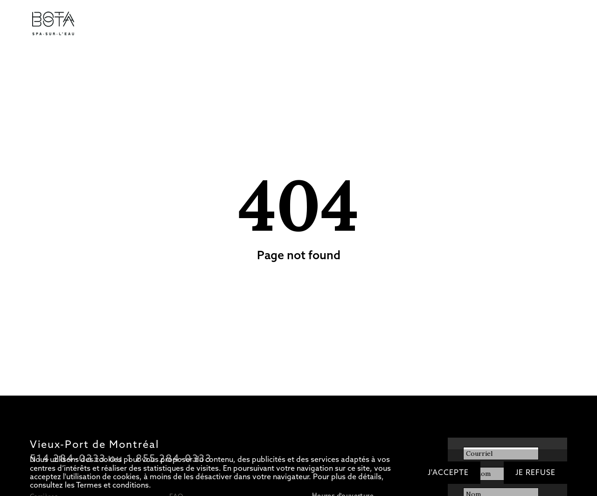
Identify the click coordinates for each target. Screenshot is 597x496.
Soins (200, 24)
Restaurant (233, 24)
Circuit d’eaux (164, 24)
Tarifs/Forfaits (114, 24)
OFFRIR (411, 24)
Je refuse (535, 472)
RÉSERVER (448, 24)
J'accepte (448, 472)
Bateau (269, 24)
